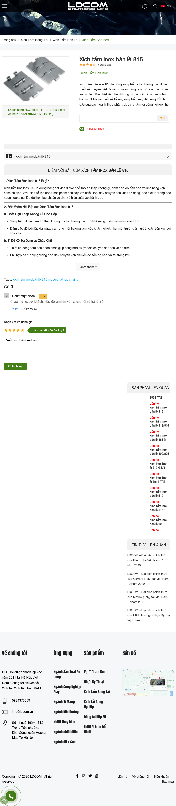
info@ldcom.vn (22, 711)
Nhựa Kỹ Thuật (94, 681)
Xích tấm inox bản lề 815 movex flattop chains (45, 279)
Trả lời (14, 308)
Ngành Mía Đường (66, 712)
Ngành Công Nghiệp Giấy (67, 689)
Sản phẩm (94, 653)
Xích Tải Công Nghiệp (93, 704)
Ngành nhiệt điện (66, 732)
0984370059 (21, 700)
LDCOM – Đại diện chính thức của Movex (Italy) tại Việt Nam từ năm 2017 (147, 597)
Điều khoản (161, 776)
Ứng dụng (63, 653)
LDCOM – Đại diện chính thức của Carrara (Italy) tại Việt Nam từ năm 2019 (148, 578)
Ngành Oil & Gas (65, 742)
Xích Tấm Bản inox (94, 73)
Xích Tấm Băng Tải (97, 691)
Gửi (162, 118)
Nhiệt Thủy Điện (64, 722)
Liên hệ (122, 776)
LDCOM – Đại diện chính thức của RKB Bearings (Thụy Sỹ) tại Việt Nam (148, 615)
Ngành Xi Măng (64, 701)
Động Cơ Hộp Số (95, 717)
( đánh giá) (104, 65)
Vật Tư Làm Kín (94, 671)
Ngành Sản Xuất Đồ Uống (67, 674)
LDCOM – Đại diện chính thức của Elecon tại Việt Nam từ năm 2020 (147, 560)
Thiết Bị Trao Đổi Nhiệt (95, 730)
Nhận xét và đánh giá (18, 322)
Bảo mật (168, 781)
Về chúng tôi (140, 776)
